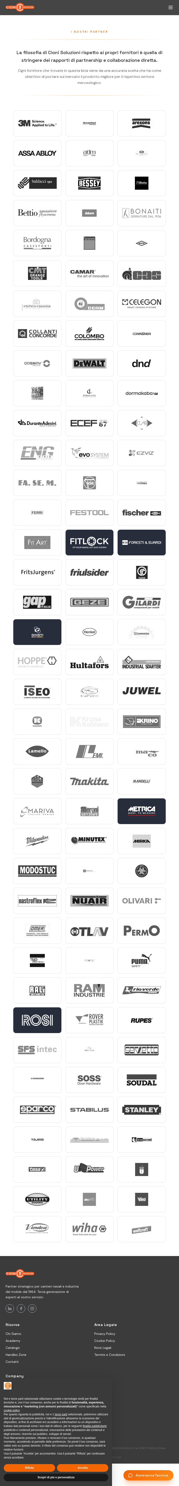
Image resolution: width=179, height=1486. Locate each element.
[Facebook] (21, 1308)
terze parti (61, 1414)
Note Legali (102, 1348)
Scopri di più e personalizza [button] (56, 1477)
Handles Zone (16, 1355)
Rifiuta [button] (29, 1467)
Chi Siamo (13, 1334)
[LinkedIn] (10, 1308)
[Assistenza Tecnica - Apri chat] (148, 1475)
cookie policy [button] (12, 1410)
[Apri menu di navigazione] (170, 7)
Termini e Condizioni (109, 1355)
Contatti (12, 1362)
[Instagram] (32, 1308)
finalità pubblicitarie (94, 1426)
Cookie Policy (104, 1341)
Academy (13, 1341)
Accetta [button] (82, 1467)
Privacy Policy (104, 1334)
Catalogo (13, 1348)
